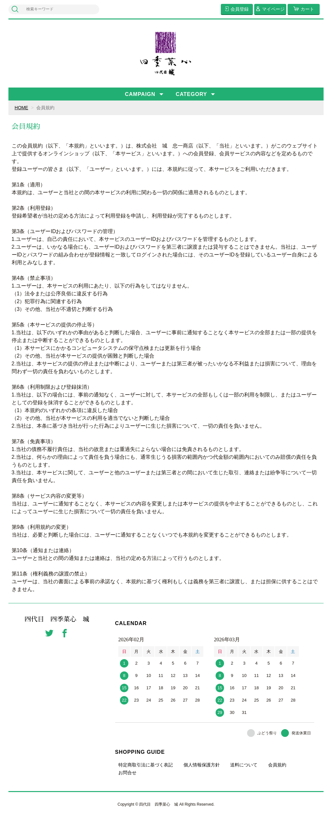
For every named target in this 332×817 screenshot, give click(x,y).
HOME (21, 107)
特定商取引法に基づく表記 (145, 765)
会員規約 (277, 765)
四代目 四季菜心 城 (57, 619)
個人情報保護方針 (202, 765)
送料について (243, 765)
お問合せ (127, 772)
